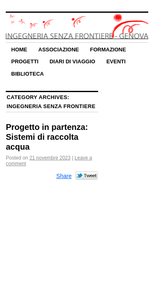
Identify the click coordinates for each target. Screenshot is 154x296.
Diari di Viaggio (72, 61)
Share (63, 176)
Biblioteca (27, 74)
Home (19, 49)
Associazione (58, 49)
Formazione (108, 49)
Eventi (116, 61)
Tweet (87, 175)
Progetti (24, 61)
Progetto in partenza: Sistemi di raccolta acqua (47, 137)
